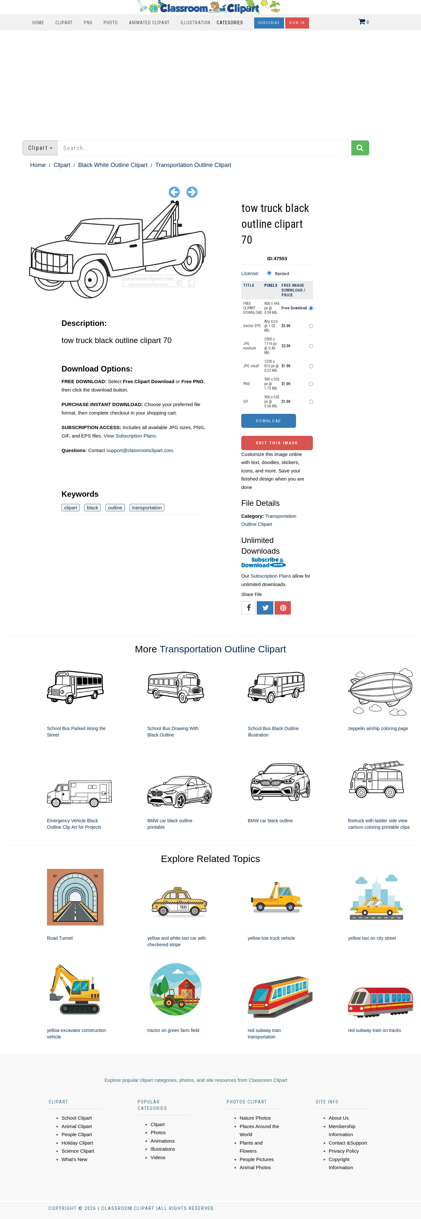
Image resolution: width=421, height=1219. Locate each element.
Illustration (195, 22)
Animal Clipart (77, 1126)
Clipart (64, 22)
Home (38, 22)
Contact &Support (348, 1143)
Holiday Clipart (77, 1143)
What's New (74, 1159)
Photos (158, 1132)
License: (250, 273)
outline (115, 507)
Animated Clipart (149, 22)
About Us (339, 1118)
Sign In (297, 23)
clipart (70, 507)
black (92, 507)
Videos (158, 1157)
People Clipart (77, 1134)
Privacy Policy (344, 1151)
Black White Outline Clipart (112, 165)
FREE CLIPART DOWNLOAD (252, 308)
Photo (111, 22)
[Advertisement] (210, 82)
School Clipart (77, 1118)
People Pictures (257, 1159)
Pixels (271, 285)
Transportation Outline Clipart (193, 165)
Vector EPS (251, 326)
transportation (147, 507)
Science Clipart (78, 1151)
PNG (88, 22)
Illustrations (163, 1149)
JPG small (251, 366)
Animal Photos (255, 1167)
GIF (245, 401)
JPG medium (249, 345)
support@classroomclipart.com (139, 450)
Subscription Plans (271, 576)
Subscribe (269, 23)
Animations (163, 1141)
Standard (282, 274)
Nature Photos (255, 1118)
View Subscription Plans (130, 435)
